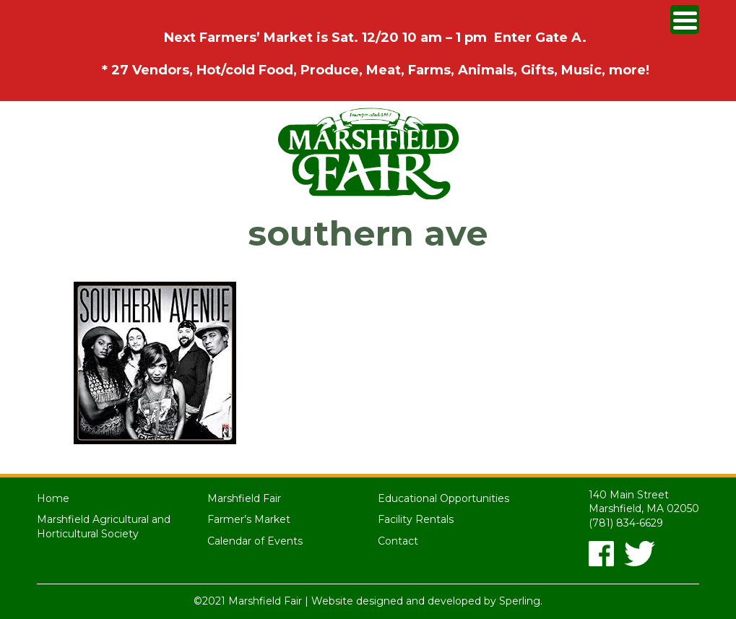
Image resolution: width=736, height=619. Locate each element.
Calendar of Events (255, 540)
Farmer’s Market (248, 519)
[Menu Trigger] (684, 19)
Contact (398, 540)
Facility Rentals (416, 519)
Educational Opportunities (443, 498)
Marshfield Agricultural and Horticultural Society (103, 526)
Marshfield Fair (244, 498)
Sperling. (520, 600)
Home (53, 498)
